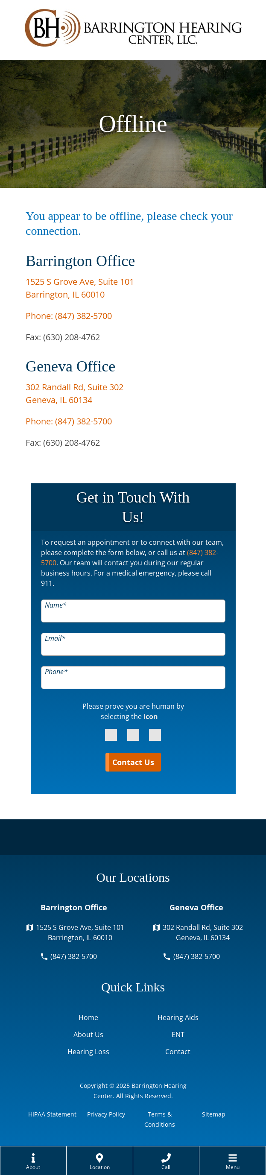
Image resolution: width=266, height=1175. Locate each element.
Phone (56, 671)
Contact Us (133, 762)
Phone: (69, 316)
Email (55, 638)
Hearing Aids (178, 1017)
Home (88, 1017)
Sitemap (213, 1114)
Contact (177, 1051)
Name (56, 604)
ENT (178, 1034)
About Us (88, 1034)
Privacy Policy (106, 1114)
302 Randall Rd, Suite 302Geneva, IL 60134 (203, 932)
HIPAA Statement (52, 1114)
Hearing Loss (88, 1051)
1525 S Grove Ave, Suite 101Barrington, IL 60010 (80, 932)
